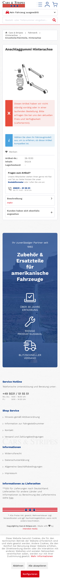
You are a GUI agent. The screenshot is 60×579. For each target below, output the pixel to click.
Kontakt (8, 430)
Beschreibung (14, 198)
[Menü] (39, 5)
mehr (10, 202)
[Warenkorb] (54, 5)
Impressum (10, 473)
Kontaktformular (16, 182)
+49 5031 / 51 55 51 (16, 393)
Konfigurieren (30, 574)
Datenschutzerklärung (16, 460)
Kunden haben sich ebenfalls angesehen (23, 212)
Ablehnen (18, 565)
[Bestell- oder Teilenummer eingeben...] (30, 20)
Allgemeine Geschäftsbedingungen (23, 466)
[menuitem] (39, 5)
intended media (30, 529)
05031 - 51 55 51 (21, 188)
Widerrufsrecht (13, 453)
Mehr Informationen (42, 556)
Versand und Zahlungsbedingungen (24, 436)
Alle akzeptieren (37, 565)
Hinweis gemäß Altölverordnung (22, 417)
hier (11, 497)
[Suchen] (54, 20)
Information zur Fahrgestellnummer (24, 423)
